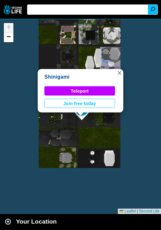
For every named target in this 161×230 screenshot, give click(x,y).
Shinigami (57, 77)
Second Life (13, 9)
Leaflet (127, 211)
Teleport (80, 91)
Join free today (79, 103)
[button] (119, 73)
